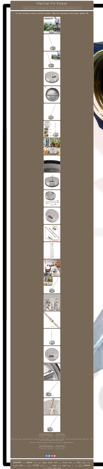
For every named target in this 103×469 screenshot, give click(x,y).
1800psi (69, 465)
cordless (44, 468)
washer (36, 465)
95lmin (54, 465)
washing (49, 468)
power (30, 462)
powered (59, 465)
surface (29, 465)
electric (87, 465)
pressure (17, 462)
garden (16, 465)
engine (44, 462)
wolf (50, 465)
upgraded (81, 465)
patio (21, 465)
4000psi (64, 465)
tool (25, 465)
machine (24, 462)
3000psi (74, 462)
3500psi (89, 462)
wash (55, 468)
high (79, 462)
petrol (50, 462)
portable (42, 465)
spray (60, 462)
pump (84, 462)
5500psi (39, 462)
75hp (35, 462)
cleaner (65, 462)
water (56, 462)
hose (70, 462)
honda (59, 468)
